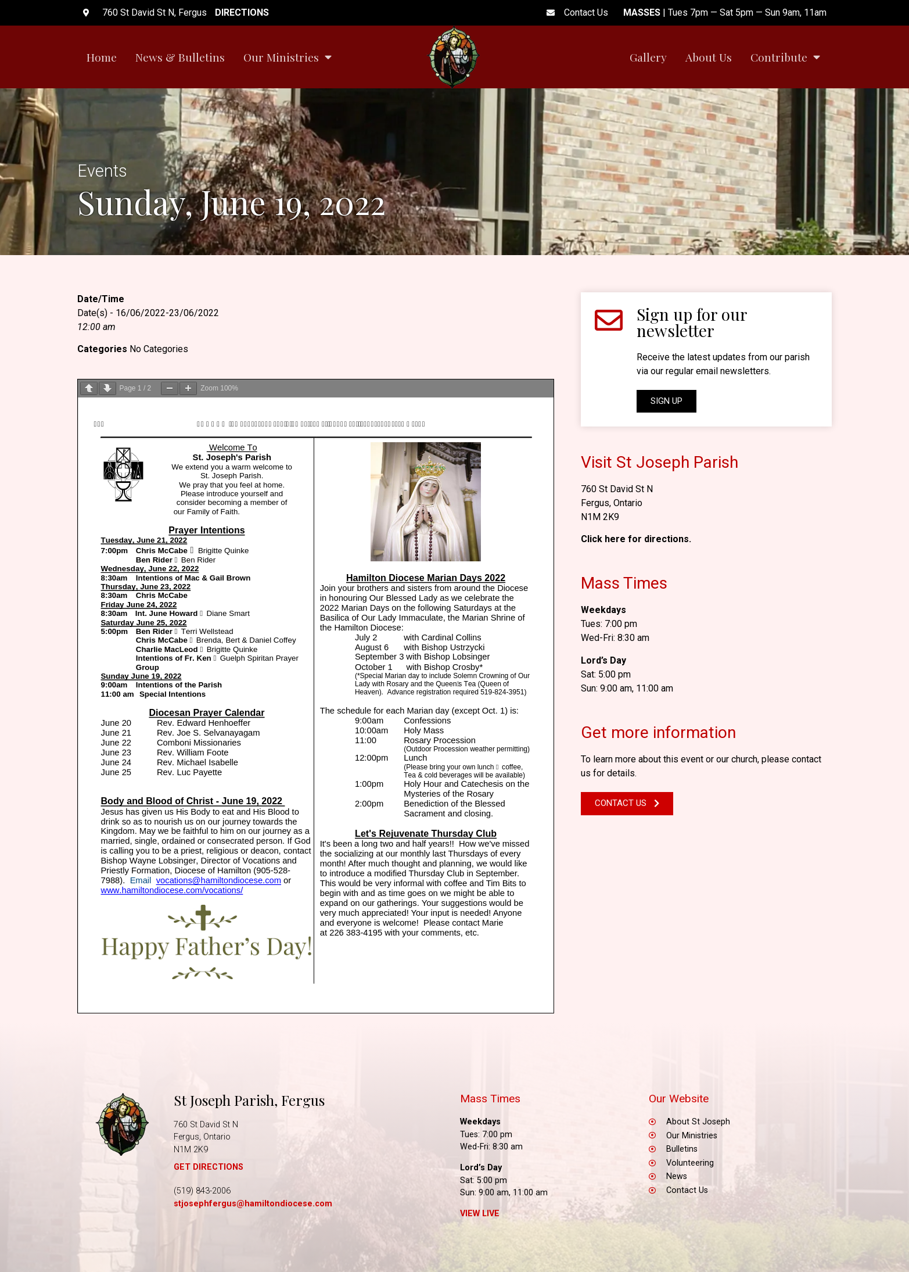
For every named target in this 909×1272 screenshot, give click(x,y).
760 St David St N (617, 489)
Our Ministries (287, 56)
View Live (480, 1214)
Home (102, 57)
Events (102, 171)
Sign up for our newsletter (692, 322)
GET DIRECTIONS (208, 1167)
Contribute (785, 56)
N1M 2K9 (600, 516)
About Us (708, 57)
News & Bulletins (180, 57)
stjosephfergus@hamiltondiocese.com (253, 1204)
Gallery (648, 57)
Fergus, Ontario (611, 502)
